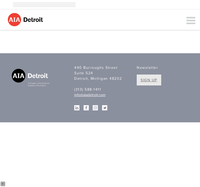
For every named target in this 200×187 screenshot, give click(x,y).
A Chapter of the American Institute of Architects (31, 78)
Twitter (192, 4)
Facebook (185, 4)
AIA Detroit (26, 19)
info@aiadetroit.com (89, 95)
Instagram (169, 4)
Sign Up (149, 80)
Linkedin (177, 4)
